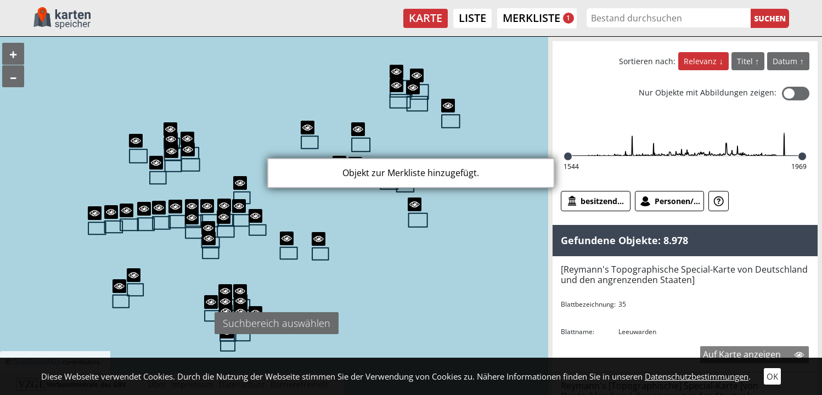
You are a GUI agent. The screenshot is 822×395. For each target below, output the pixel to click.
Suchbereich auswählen (276, 323)
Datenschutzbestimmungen (696, 376)
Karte (425, 17)
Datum (786, 61)
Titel (746, 61)
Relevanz (701, 61)
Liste (472, 17)
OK (772, 376)
